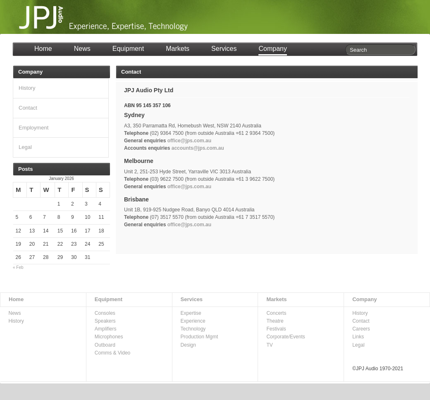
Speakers (105, 321)
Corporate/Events (285, 337)
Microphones (109, 337)
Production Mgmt (199, 337)
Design (188, 345)
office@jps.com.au (189, 141)
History (27, 88)
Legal (25, 147)
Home (43, 48)
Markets (177, 48)
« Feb (18, 267)
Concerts (276, 313)
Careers (361, 329)
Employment (33, 128)
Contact (28, 108)
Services (223, 48)
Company (272, 48)
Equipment (128, 48)
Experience (193, 321)
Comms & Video (112, 353)
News (82, 48)
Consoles (105, 313)
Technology (193, 329)
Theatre (274, 321)
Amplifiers (106, 329)
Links (358, 337)
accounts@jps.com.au (198, 148)
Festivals (276, 329)
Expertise (191, 313)
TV (269, 345)
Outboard (105, 345)
